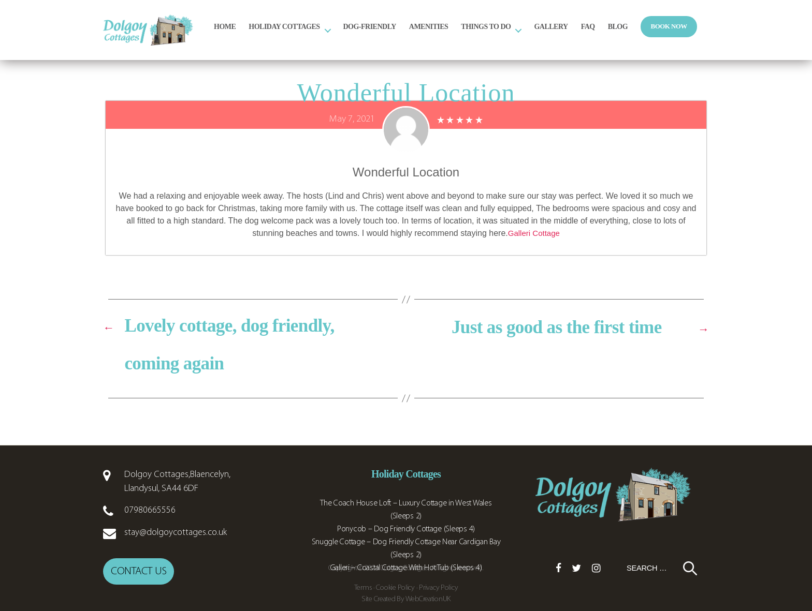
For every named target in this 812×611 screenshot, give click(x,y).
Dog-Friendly (414, 34)
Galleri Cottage (533, 233)
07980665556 (150, 510)
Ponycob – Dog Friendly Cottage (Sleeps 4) (406, 529)
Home (270, 34)
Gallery (596, 34)
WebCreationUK (428, 597)
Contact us (138, 569)
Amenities (474, 34)
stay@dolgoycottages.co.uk (175, 533)
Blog (663, 34)
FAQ (633, 34)
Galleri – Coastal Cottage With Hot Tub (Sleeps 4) (406, 568)
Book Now (714, 34)
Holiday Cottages (329, 34)
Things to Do (531, 34)
